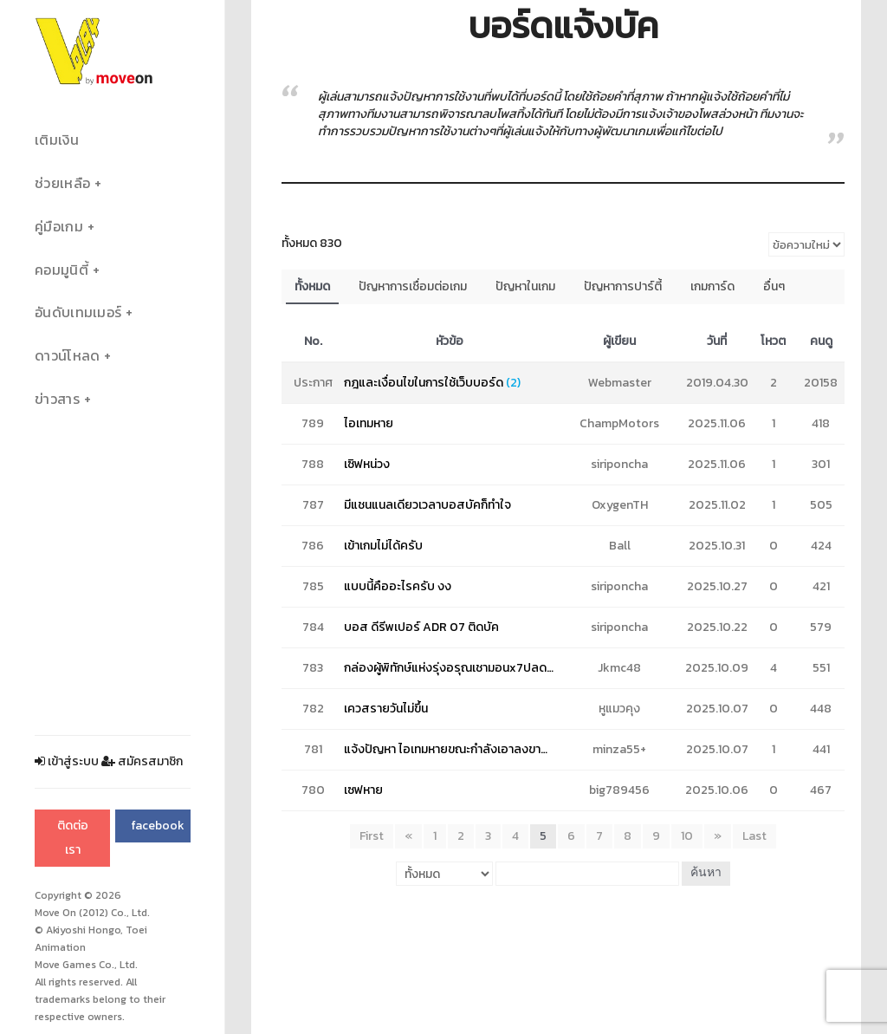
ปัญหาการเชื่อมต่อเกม (413, 286)
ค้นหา (706, 873)
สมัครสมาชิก (142, 761)
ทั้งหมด (312, 286)
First (371, 836)
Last (754, 836)
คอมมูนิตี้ (61, 270)
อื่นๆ (774, 286)
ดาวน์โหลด (67, 356)
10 (687, 836)
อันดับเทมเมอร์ (78, 312)
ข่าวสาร (57, 399)
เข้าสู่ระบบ (67, 761)
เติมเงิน (57, 140)
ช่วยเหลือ (62, 183)
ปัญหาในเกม (525, 286)
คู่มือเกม (59, 227)
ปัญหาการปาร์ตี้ (623, 286)
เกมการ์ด (712, 286)
